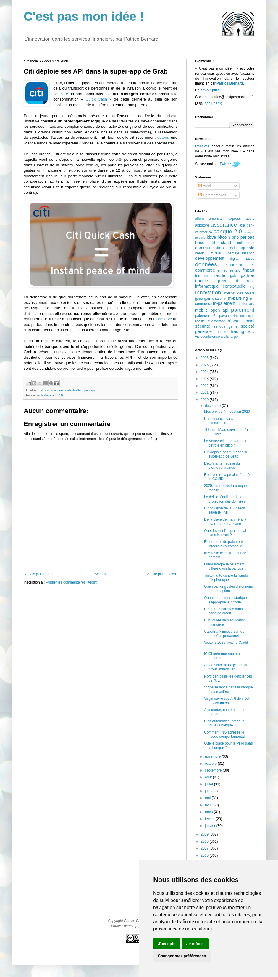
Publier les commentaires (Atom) (71, 582)
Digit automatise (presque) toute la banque (225, 723)
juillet (209, 784)
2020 (205, 400)
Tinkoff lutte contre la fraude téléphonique (226, 577)
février (210, 819)
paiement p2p (206, 316)
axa (242, 225)
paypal (224, 316)
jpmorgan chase (208, 299)
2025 (205, 365)
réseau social (241, 320)
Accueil (100, 574)
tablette (221, 332)
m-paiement (224, 303)
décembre (213, 406)
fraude (219, 275)
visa (251, 332)
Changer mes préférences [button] (182, 956)
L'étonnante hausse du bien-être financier (222, 465)
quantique (247, 316)
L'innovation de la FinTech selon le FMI (224, 510)
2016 (205, 855)
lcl (225, 298)
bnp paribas (243, 237)
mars (209, 812)
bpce (199, 242)
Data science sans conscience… (218, 421)
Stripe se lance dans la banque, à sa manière (229, 689)
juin (208, 791)
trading (237, 331)
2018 (205, 841)
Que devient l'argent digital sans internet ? (225, 533)
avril (208, 805)
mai (208, 798)
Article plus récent (39, 574)
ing (252, 286)
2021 (205, 393)
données (206, 264)
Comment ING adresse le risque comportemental (224, 734)
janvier (210, 826)
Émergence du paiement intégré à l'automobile (223, 544)
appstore (202, 225)
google (201, 280)
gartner (247, 275)
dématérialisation (240, 253)
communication (209, 248)
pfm (234, 315)
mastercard (245, 304)
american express (225, 218)
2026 (205, 358)
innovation (208, 292)
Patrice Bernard (229, 83)
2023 (205, 379)
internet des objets (239, 293)
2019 (205, 834)
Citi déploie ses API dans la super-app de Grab (225, 454)
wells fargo (229, 336)
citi (41, 390)
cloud (226, 242)
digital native (242, 258)
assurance (224, 224)
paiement (242, 310)
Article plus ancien (161, 574)
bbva (211, 237)
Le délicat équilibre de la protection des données (224, 499)
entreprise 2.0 (228, 270)
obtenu (163, 137)
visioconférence (207, 336)
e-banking (233, 264)
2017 (205, 848)
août (209, 777)
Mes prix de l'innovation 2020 (227, 411)
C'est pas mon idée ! (84, 16)
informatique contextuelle (63, 390)
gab (233, 276)
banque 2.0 (227, 231)
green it (227, 280)
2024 (205, 372)
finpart (248, 270)
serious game (225, 326)
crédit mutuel (208, 253)
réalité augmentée (210, 321)
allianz (199, 218)
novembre (213, 756)
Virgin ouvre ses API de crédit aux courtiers (227, 701)
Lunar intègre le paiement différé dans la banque (224, 566)
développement (209, 258)
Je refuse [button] (195, 943)
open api (89, 390)
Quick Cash (96, 99)
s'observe (163, 319)
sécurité (202, 326)
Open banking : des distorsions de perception (228, 588)
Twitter (225, 164)
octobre (211, 763)
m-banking (238, 298)
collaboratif (245, 243)
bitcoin (224, 237)
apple (250, 218)
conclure (60, 94)
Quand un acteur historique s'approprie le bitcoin (225, 600)
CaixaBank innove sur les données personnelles (224, 633)
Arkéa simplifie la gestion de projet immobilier (226, 667)
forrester (201, 276)
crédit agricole (240, 248)
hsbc (250, 281)
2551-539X (213, 104)
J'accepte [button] (167, 943)
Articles (206, 186)
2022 (205, 386)
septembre (214, 770)
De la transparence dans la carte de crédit (225, 611)
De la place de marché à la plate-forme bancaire (225, 521)
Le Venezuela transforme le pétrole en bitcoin (225, 443)
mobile (201, 310)
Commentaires (212, 195)
